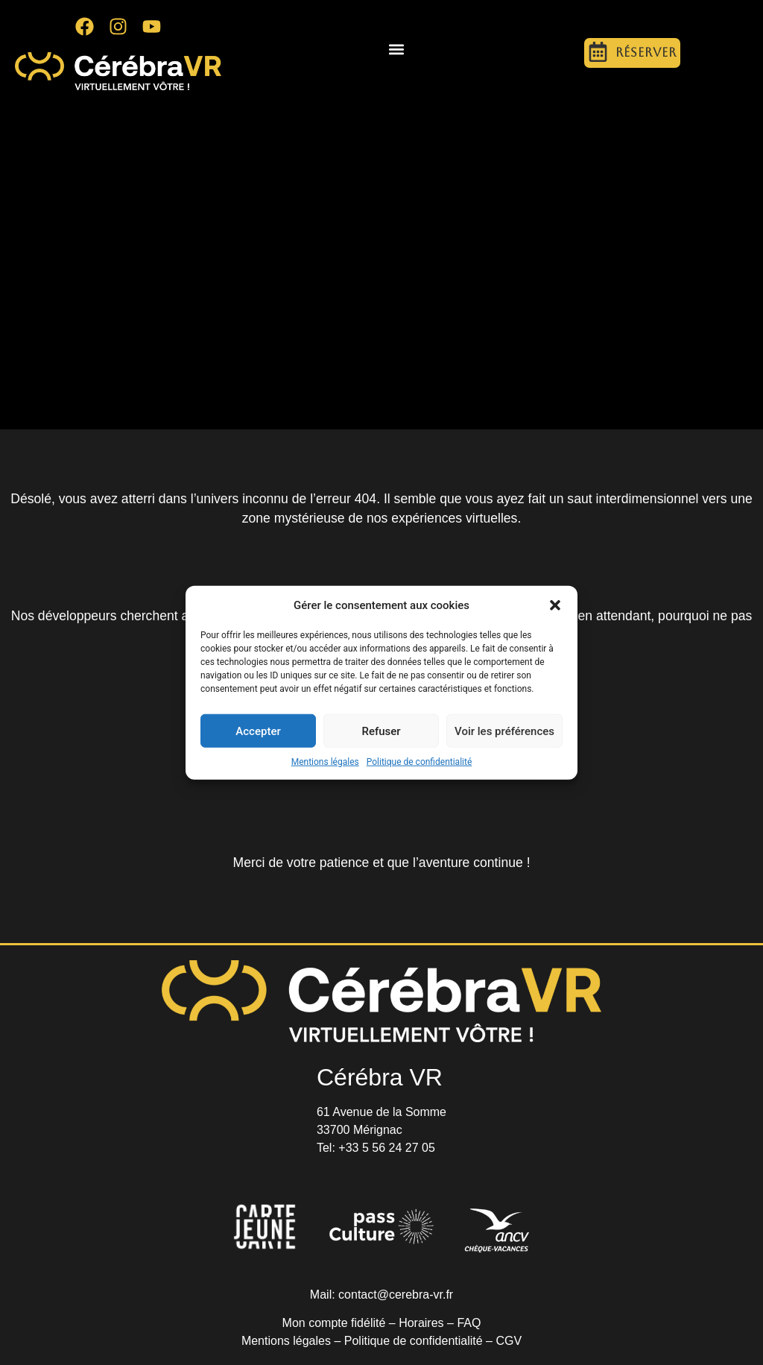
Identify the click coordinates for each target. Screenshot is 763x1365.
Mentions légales (325, 762)
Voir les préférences (504, 730)
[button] (555, 605)
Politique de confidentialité (419, 762)
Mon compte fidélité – (340, 1323)
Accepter (257, 730)
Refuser (380, 730)
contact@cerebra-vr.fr (395, 1294)
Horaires (421, 1323)
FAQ (469, 1323)
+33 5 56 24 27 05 (386, 1147)
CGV (509, 1340)
